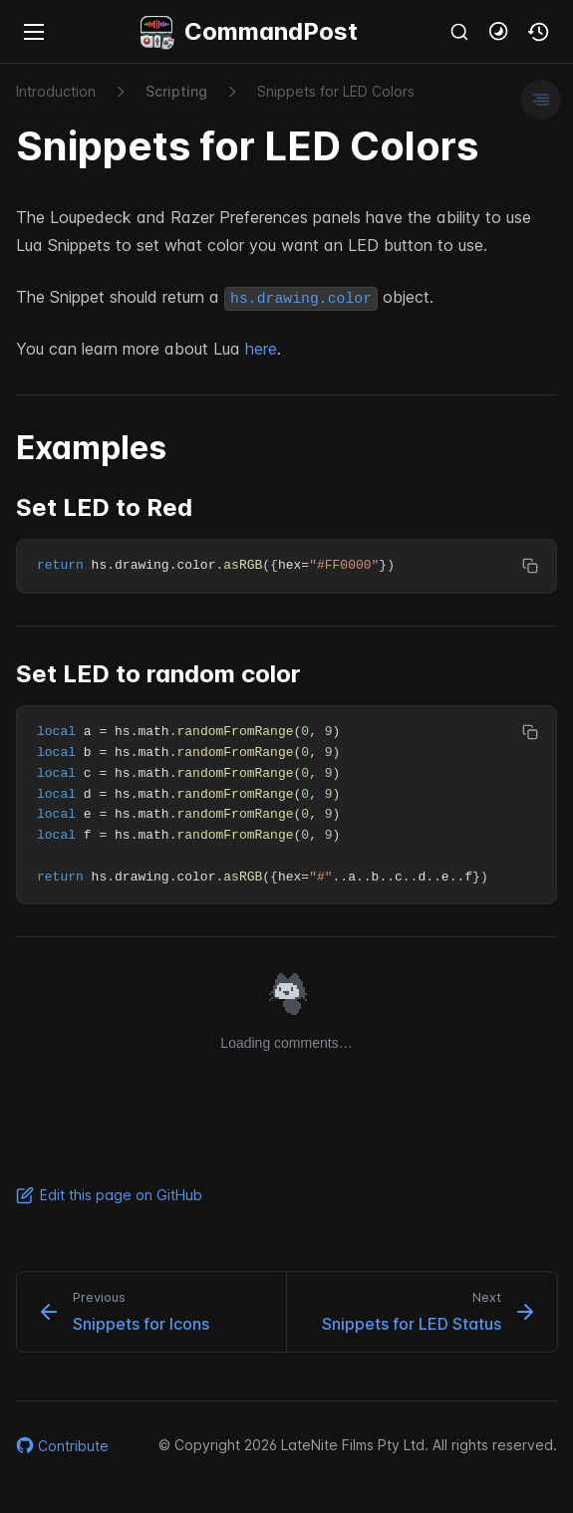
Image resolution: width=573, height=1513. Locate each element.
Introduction (56, 91)
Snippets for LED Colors (336, 91)
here (261, 349)
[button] (499, 32)
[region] (286, 566)
